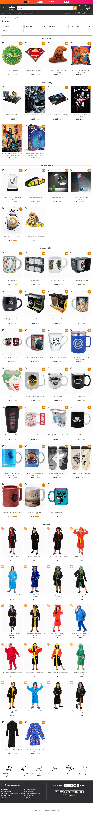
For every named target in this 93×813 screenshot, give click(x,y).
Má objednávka (28, 791)
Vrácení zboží (27, 797)
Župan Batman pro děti (58, 711)
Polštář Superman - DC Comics (35, 70)
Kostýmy (11, 13)
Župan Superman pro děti (35, 711)
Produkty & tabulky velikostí (32, 793)
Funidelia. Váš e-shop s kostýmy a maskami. (8, 8)
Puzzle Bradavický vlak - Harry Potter (58, 115)
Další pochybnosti (29, 799)
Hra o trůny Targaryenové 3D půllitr (12, 512)
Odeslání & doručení (29, 795)
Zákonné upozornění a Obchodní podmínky (13, 793)
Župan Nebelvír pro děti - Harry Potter (12, 557)
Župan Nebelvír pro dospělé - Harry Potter (57, 557)
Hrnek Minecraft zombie (57, 512)
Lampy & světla (52, 26)
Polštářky (6, 26)
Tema (3, 13)
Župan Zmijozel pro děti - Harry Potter (58, 596)
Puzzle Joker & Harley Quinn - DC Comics (81, 115)
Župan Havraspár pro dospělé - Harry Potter (12, 634)
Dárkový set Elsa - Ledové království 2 (58, 435)
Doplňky (19, 13)
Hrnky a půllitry (75, 26)
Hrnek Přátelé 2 (81, 396)
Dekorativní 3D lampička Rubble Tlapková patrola (35, 237)
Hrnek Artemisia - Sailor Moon (58, 357)
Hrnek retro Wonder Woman (81, 319)
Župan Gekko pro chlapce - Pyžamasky (81, 673)
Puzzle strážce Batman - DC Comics (35, 115)
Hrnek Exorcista (81, 435)
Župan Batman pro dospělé (35, 556)
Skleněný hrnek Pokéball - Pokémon (35, 396)
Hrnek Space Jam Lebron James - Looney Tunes (12, 474)
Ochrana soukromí (6, 795)
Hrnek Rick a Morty (12, 280)
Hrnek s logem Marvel (35, 435)
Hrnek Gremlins (58, 396)
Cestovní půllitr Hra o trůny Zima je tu (58, 474)
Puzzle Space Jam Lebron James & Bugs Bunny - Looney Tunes (35, 154)
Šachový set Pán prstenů (12, 115)
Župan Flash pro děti (80, 556)
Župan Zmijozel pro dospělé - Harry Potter (80, 596)
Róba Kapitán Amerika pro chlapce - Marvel (35, 750)
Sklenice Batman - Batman (12, 435)
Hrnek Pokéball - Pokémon (81, 280)
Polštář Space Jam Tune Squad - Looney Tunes (80, 71)
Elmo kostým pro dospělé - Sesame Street (12, 673)
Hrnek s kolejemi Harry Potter (58, 280)
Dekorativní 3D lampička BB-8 (12, 236)
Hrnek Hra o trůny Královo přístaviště (35, 513)
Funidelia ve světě (6, 791)
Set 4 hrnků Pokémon (35, 280)
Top (62, 13)
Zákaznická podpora (12, 785)
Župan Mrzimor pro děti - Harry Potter (12, 712)
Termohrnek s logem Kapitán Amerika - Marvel (81, 358)
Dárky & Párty (30, 13)
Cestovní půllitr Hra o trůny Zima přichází (81, 474)
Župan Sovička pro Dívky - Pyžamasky (58, 634)
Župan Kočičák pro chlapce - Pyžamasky (35, 596)
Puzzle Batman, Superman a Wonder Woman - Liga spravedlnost (12, 154)
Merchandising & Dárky (14, 18)
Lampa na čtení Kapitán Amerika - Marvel (81, 198)
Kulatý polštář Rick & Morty (12, 70)
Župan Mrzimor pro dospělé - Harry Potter (35, 634)
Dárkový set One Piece (58, 319)
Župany (5, 30)
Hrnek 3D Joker (12, 396)
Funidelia (3, 18)
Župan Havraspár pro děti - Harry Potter (81, 712)
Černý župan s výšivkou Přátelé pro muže (12, 750)
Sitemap (3, 799)
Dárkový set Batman (35, 319)
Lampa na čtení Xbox (58, 197)
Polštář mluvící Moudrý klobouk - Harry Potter (58, 71)
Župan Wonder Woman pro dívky (35, 672)
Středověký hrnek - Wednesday (12, 319)
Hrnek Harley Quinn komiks (12, 357)
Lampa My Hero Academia (35, 197)
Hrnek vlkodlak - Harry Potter (35, 357)
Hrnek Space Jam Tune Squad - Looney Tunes (35, 474)
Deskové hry (29, 26)
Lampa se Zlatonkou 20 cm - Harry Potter (12, 198)
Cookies (3, 797)
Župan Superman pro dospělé (12, 595)
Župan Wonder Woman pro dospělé (58, 672)
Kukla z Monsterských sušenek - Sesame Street (80, 634)
